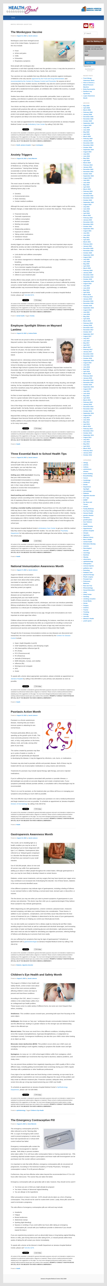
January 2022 (87, 220)
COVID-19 (86, 482)
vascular (86, 616)
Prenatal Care (87, 579)
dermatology (87, 491)
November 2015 (88, 382)
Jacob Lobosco (33, 36)
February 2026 (87, 112)
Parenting (86, 570)
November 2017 (88, 330)
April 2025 (86, 134)
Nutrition (86, 555)
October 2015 (87, 384)
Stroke (85, 603)
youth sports (87, 621)
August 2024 (87, 152)
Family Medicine (88, 509)
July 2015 (86, 391)
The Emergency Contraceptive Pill (33, 1120)
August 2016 (87, 362)
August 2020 (87, 257)
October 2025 (87, 121)
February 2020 (87, 270)
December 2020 (88, 248)
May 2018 (86, 316)
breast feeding (88, 473)
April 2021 (86, 239)
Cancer (85, 478)
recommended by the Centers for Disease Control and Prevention (33, 81)
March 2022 (87, 215)
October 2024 (87, 147)
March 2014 (87, 426)
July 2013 (86, 439)
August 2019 (87, 283)
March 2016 (87, 373)
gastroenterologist (30, 941)
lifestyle (85, 533)
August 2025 (87, 125)
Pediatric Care (87, 572)
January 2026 (87, 114)
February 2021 (87, 244)
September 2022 (88, 202)
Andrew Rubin (32, 333)
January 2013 (87, 453)
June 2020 (86, 261)
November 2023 (88, 171)
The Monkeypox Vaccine (26, 32)
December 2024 (88, 143)
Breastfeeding (87, 476)
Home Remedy (88, 526)
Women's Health (88, 618)
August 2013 (87, 437)
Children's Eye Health (37, 1110)
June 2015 (86, 393)
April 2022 (86, 213)
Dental (85, 484)
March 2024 (87, 162)
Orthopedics (87, 563)
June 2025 (86, 130)
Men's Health (87, 539)
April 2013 (86, 446)
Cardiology (86, 480)
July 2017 (86, 338)
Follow (37, 129)
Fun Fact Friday (88, 511)
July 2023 (86, 180)
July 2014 (86, 417)
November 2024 (88, 145)
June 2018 (86, 314)
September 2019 (88, 281)
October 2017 (87, 332)
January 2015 (87, 404)
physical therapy (88, 574)
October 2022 (87, 200)
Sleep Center (87, 594)
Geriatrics (86, 517)
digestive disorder (27, 965)
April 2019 (86, 292)
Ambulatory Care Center (36, 124)
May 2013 (86, 444)
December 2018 (88, 301)
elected (85, 506)
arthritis (85, 465)
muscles (86, 546)
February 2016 (87, 376)
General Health (88, 513)
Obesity (85, 557)
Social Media (87, 601)
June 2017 (86, 341)
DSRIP (85, 500)
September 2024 (88, 149)
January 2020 (87, 272)
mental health (20, 316)
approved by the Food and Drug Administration (48, 78)
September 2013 (88, 435)
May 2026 (86, 105)
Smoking (86, 596)
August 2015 (87, 389)
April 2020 (86, 266)
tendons (86, 607)
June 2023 (86, 182)
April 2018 (86, 318)
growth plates (87, 520)
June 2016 (86, 367)
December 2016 (88, 354)
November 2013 (88, 431)
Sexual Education (89, 590)
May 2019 (86, 290)
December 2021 (88, 222)
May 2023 (86, 185)
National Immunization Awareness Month (37, 566)
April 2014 (86, 424)
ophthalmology (20, 1110)
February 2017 (87, 349)
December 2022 (88, 195)
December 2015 (88, 380)
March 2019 (87, 294)
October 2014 (87, 411)
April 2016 (86, 371)
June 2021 (86, 235)
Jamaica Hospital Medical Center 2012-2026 (53, 1278)
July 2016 (86, 365)
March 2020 (87, 268)
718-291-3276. (29, 1248)
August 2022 (87, 204)
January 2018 (87, 325)
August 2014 (87, 415)
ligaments (86, 535)
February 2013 (87, 450)
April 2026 (86, 108)
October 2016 (87, 358)
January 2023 (87, 193)
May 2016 (86, 369)
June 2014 (86, 420)
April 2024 (86, 160)
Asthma (85, 467)
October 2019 (87, 279)
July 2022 (86, 206)
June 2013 (86, 442)
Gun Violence (87, 522)
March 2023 (87, 189)
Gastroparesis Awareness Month (32, 834)
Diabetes (19, 965)
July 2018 (86, 312)
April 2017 (86, 345)
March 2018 (87, 321)
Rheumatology (88, 588)
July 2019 (86, 286)
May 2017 (86, 343)
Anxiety (32, 316)
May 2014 (86, 422)
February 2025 (87, 138)
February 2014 (87, 428)
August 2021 (87, 231)
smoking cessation (89, 599)
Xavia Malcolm (32, 158)
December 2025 (88, 116)
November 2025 (88, 119)
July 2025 (86, 127)
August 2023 (87, 178)
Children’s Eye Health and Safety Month (36, 974)
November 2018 (88, 303)
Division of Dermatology (19, 804)
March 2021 (87, 242)
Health (18, 145)
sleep (85, 592)
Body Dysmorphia (89, 89)
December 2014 (88, 406)
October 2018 (87, 305)
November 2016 (88, 356)
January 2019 (87, 299)
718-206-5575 (29, 295)
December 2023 (88, 169)
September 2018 (88, 308)
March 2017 (87, 347)
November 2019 (88, 277)
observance (87, 559)
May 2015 (86, 395)
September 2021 (88, 228)
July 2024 (86, 154)
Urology (85, 614)
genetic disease (88, 515)
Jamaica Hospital (17, 679)
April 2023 (86, 187)
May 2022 (86, 211)
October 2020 (87, 253)
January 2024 (87, 167)
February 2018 (87, 323)
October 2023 (87, 174)
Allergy (85, 462)
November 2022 (88, 198)
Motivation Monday (89, 544)
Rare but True (87, 585)
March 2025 (87, 136)
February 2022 (87, 218)
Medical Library (88, 537)
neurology (86, 553)
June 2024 (86, 156)
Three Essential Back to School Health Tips (39, 453)
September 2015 (88, 387)
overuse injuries (88, 566)
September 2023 (88, 176)
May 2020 (86, 264)
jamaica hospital (26, 145)
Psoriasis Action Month (26, 711)
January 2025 (87, 141)
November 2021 (88, 224)
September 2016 (88, 360)
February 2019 (87, 297)
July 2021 (86, 233)
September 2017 (88, 334)
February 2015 (87, 402)
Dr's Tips (86, 498)
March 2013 (87, 448)
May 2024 (86, 158)
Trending (86, 612)
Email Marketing (89, 69)
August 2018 (87, 310)
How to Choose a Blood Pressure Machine (88, 85)
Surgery (85, 605)
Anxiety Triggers (21, 154)
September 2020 (88, 255)
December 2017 (88, 327)
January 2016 (87, 378)
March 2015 (87, 400)
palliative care (87, 568)
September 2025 (88, 123)
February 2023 (87, 191)
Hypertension (87, 528)
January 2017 (87, 351)
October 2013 (87, 433)
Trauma (85, 610)
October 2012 (87, 455)
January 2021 (87, 246)
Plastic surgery (88, 577)
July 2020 (86, 259)
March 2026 (87, 110)
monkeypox (39, 145)
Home (13, 18)
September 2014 (88, 413)
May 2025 (86, 132)
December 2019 (88, 275)
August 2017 (87, 336)
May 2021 (86, 237)
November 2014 (88, 409)
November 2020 (88, 250)
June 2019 (86, 288)
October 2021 (87, 226)
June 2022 (86, 209)
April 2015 (86, 398)
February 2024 (87, 165)
